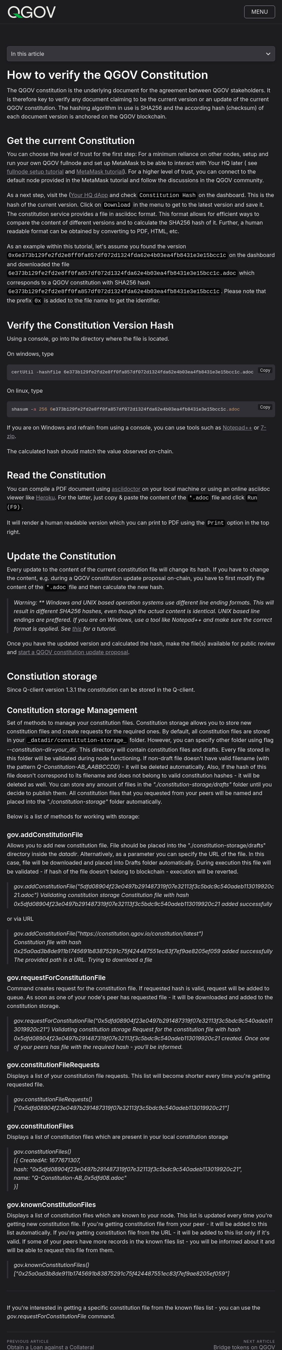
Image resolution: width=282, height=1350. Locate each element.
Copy (265, 366)
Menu (259, 11)
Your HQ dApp (89, 195)
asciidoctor (126, 484)
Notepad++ (237, 423)
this (77, 621)
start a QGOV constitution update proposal (73, 645)
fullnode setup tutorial (35, 171)
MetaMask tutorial (99, 171)
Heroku (45, 493)
